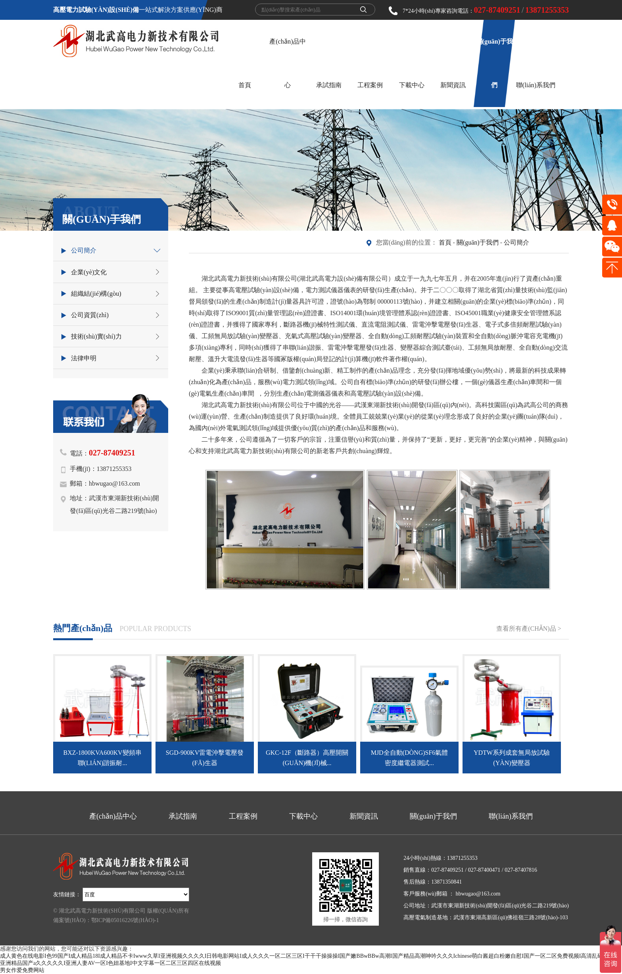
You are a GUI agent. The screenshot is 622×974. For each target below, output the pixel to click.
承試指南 (329, 85)
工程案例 (370, 85)
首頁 (244, 85)
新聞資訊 (453, 85)
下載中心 (411, 85)
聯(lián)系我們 (535, 85)
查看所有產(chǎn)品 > (528, 628)
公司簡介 (516, 242)
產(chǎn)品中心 (113, 816)
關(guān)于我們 (478, 242)
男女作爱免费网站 (22, 970)
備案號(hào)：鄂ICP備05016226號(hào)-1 (106, 920)
